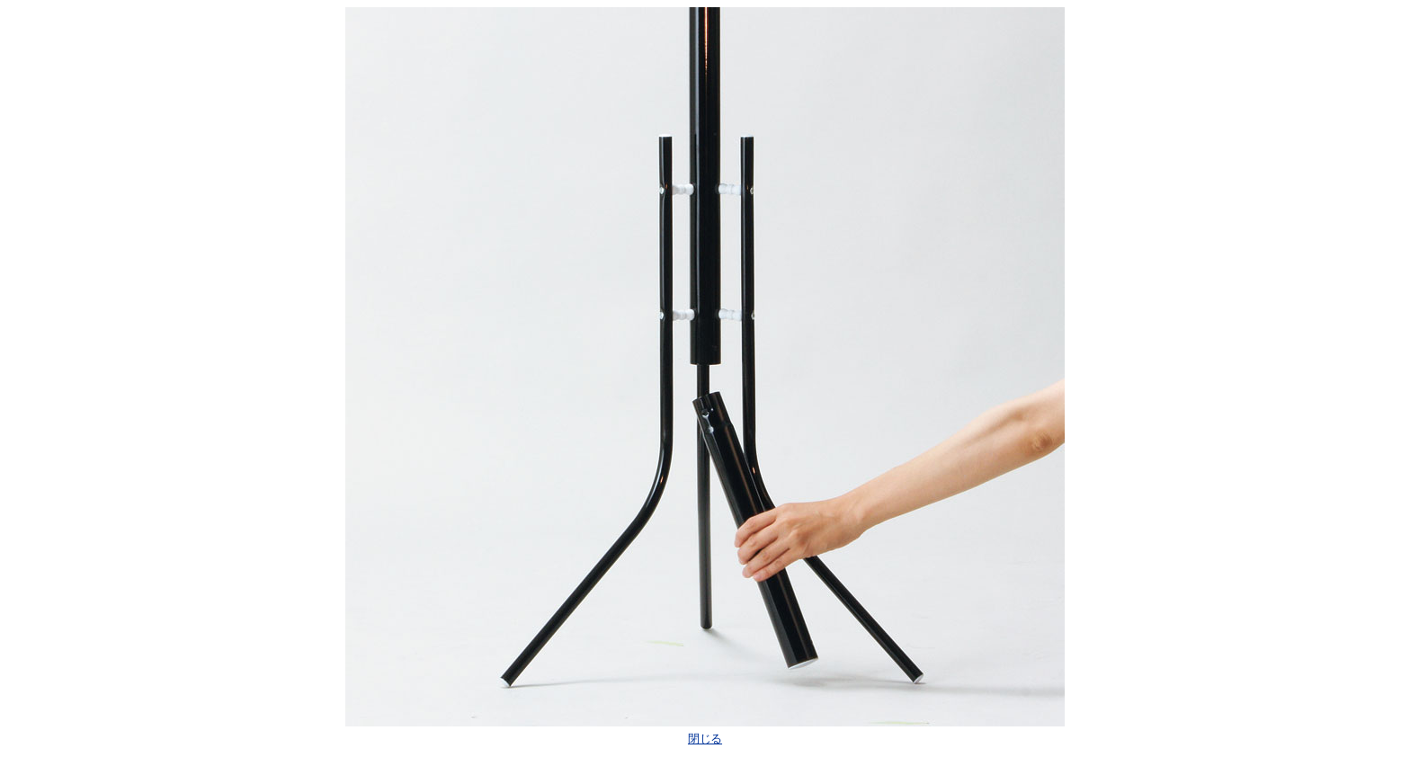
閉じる (705, 738)
